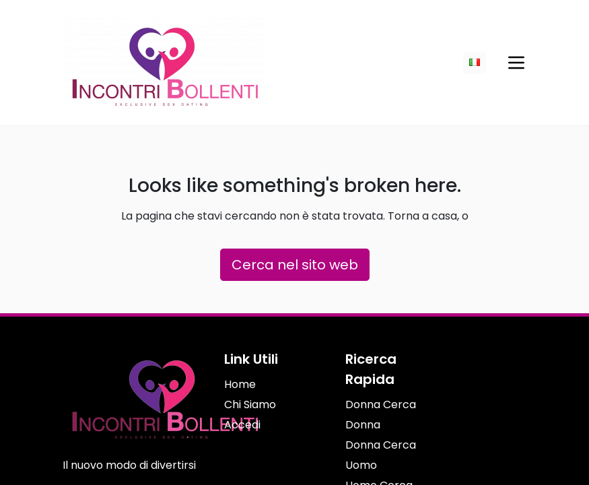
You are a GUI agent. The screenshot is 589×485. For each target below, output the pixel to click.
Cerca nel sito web (295, 264)
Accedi (242, 424)
